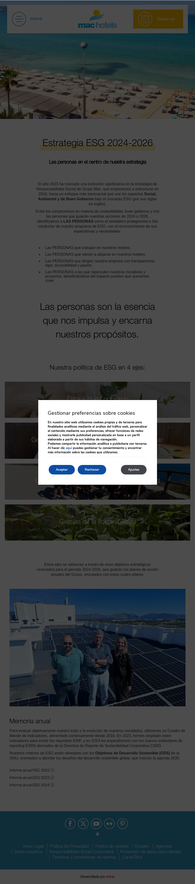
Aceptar (62, 469)
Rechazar (92, 469)
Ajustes (133, 469)
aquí (69, 448)
